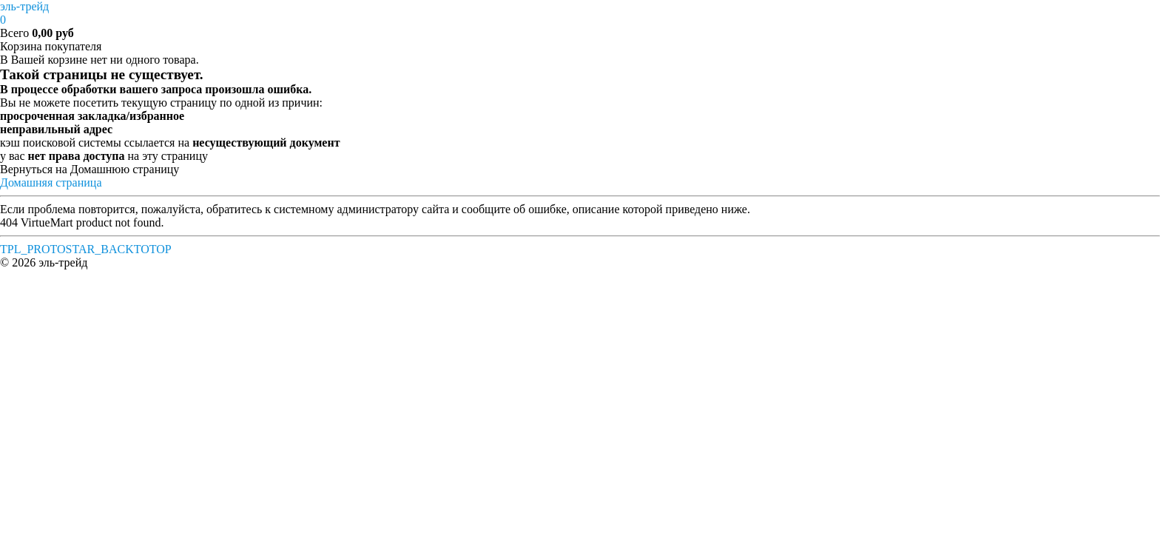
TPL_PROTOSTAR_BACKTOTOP (86, 249)
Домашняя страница (51, 182)
